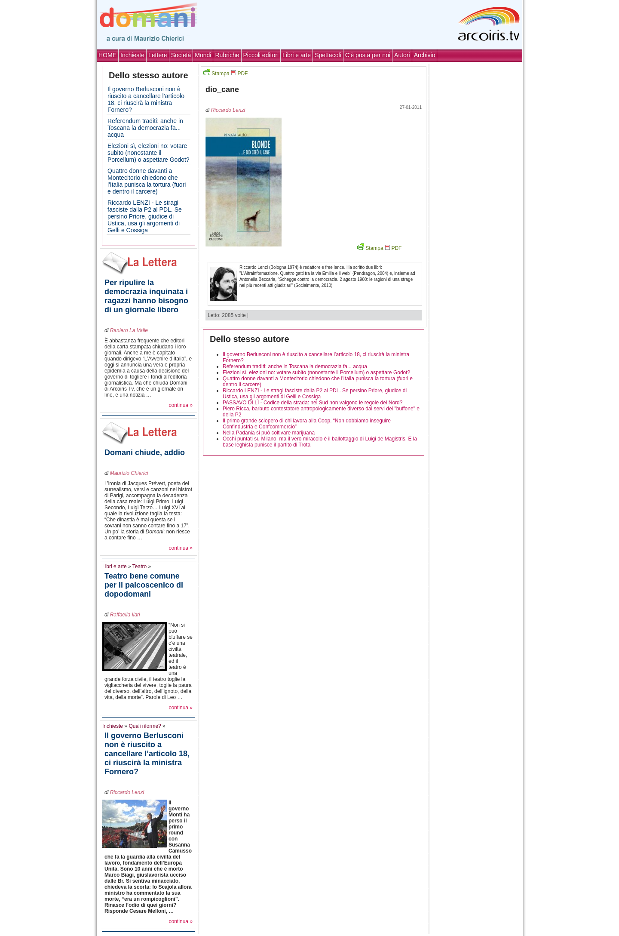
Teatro (139, 566)
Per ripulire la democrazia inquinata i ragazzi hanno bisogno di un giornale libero (146, 296)
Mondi (203, 55)
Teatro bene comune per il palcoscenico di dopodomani (143, 585)
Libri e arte (296, 55)
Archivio (424, 55)
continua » (181, 405)
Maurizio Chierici (129, 473)
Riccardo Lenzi (127, 792)
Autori (402, 55)
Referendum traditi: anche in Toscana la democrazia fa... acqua (145, 127)
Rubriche (227, 55)
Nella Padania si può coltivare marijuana (269, 433)
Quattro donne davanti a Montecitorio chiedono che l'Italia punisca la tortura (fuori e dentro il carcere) (146, 181)
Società (181, 55)
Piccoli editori (261, 55)
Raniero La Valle (129, 330)
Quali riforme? (145, 726)
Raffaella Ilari (125, 615)
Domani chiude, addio (144, 452)
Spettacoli (328, 55)
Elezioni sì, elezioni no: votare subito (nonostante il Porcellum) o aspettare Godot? (148, 152)
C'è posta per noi (367, 55)
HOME (107, 55)
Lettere (157, 55)
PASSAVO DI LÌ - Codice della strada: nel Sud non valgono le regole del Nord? (312, 403)
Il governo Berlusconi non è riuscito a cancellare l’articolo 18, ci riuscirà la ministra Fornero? (145, 99)
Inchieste (132, 55)
